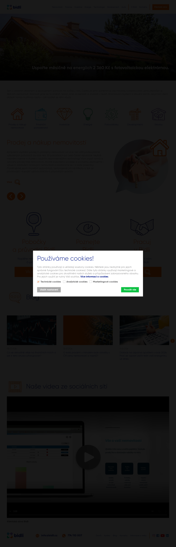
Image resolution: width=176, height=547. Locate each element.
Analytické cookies (76, 282)
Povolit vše (130, 290)
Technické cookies (51, 282)
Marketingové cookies (105, 282)
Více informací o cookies (94, 276)
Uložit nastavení (49, 290)
